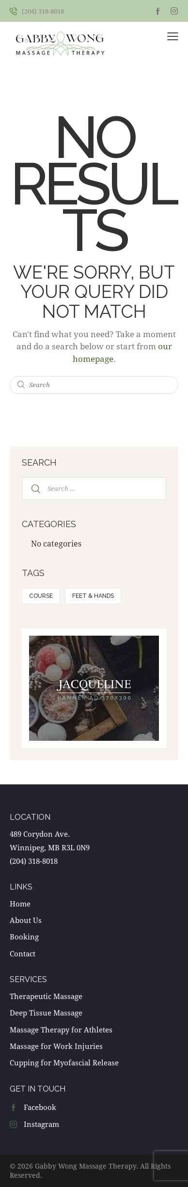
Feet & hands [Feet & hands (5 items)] (93, 596)
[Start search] (21, 385)
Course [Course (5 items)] (41, 596)
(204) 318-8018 (34, 861)
